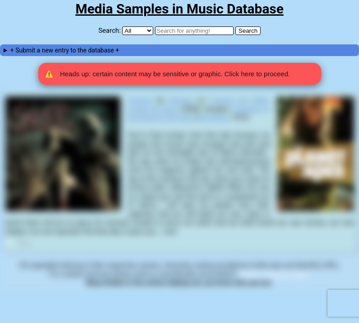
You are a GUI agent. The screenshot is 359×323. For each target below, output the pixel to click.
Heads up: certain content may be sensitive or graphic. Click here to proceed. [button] (167, 74)
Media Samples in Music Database (179, 9)
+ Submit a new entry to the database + (64, 50)
